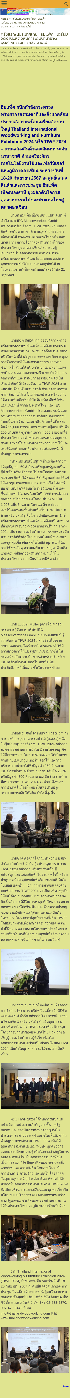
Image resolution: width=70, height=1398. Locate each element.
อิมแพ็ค (12, 48)
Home (4, 19)
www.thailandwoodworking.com (25, 1318)
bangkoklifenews (58, 60)
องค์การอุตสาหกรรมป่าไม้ (22, 56)
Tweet (66, 1386)
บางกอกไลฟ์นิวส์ (39, 60)
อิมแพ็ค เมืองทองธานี (17, 60)
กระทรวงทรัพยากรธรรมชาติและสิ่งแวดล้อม (37, 52)
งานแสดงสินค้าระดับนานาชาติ (33, 48)
